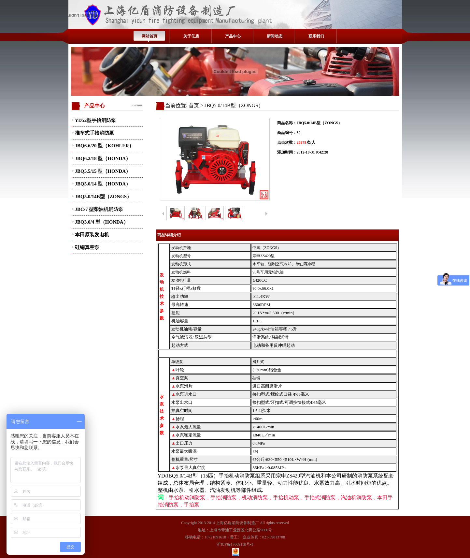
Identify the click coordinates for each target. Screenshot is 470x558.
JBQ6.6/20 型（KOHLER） (104, 145)
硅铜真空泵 (87, 247)
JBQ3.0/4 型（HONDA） (101, 222)
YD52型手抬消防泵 (95, 120)
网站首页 (149, 36)
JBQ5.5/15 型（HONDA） (103, 171)
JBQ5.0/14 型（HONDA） (103, 183)
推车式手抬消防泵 (94, 133)
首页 (194, 105)
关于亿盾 (191, 36)
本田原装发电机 (92, 234)
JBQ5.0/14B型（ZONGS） (103, 196)
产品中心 (233, 36)
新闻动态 (274, 36)
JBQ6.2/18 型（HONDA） (103, 158)
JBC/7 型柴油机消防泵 (99, 209)
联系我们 (316, 36)
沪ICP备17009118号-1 (235, 544)
